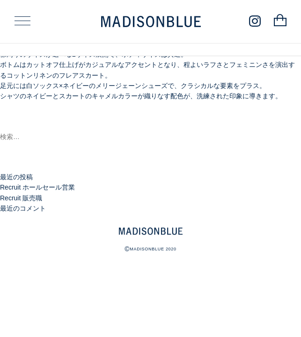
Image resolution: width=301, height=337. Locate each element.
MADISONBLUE (151, 231)
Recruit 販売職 (21, 198)
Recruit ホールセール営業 (37, 187)
